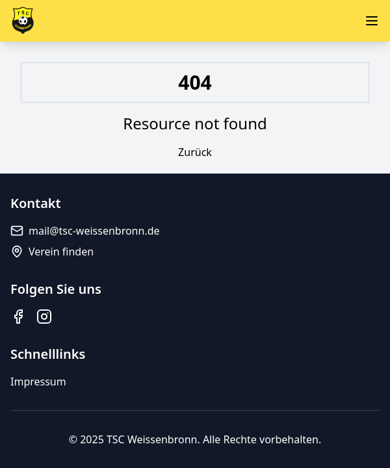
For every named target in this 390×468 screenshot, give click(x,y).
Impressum (38, 381)
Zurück (195, 152)
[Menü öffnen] (372, 21)
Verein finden (52, 251)
